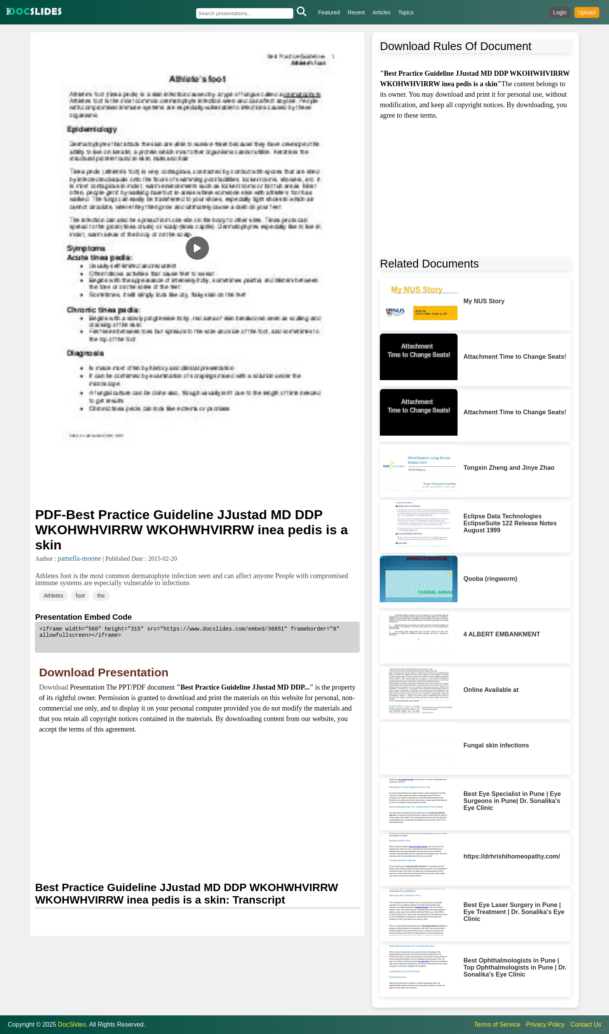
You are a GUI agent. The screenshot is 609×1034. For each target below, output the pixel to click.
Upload (586, 12)
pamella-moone (79, 558)
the (100, 596)
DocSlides (72, 1024)
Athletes (53, 596)
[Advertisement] (197, 484)
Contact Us (586, 1024)
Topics (406, 12)
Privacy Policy (545, 1024)
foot (80, 596)
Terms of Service (497, 1024)
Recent (356, 12)
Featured (329, 12)
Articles (381, 12)
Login (559, 12)
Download (54, 687)
